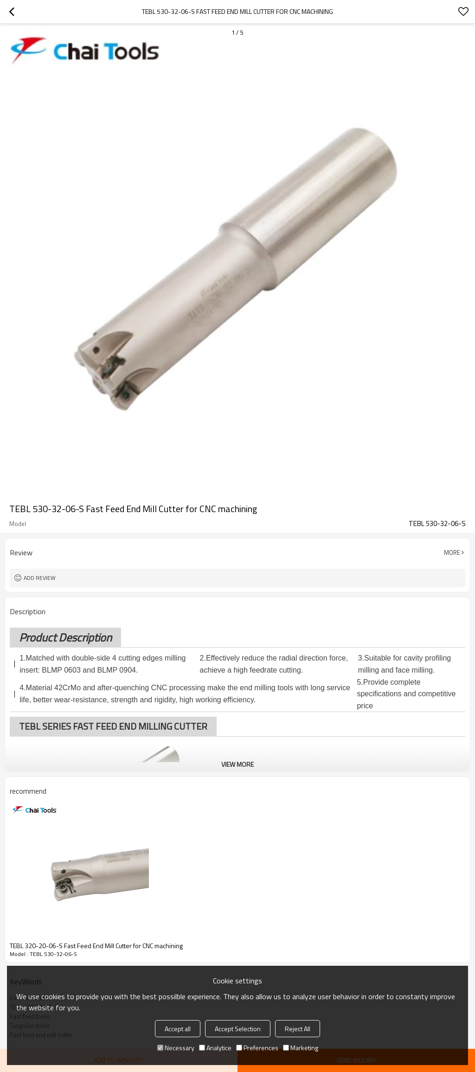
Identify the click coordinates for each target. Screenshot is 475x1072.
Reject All (297, 1028)
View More (237, 764)
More (452, 552)
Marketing (300, 1048)
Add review (40, 577)
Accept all (178, 1028)
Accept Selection (238, 1028)
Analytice (215, 1048)
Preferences (257, 1048)
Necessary (175, 1048)
